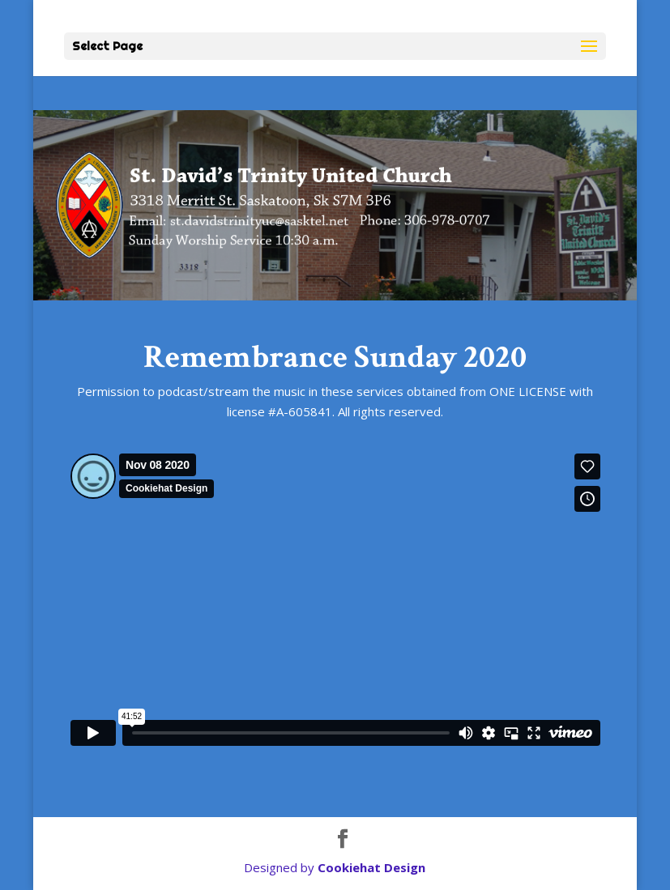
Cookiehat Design (371, 867)
